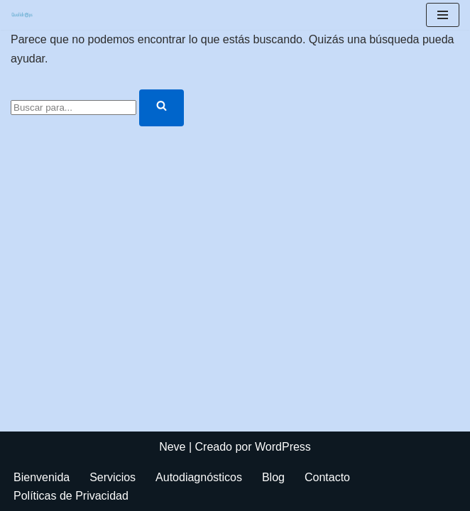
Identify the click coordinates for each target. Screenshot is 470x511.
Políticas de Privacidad (71, 496)
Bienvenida (41, 477)
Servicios (112, 477)
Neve (172, 447)
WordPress (283, 447)
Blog (273, 477)
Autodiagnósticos (198, 477)
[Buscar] (73, 107)
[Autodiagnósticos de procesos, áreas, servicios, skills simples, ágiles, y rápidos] (22, 15)
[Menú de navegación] (442, 15)
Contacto (327, 477)
